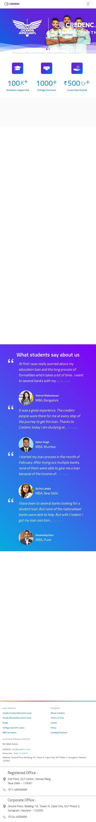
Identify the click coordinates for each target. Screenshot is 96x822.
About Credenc (58, 713)
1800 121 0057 (21, 753)
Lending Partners (59, 732)
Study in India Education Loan (17, 713)
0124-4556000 (15, 817)
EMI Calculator (10, 732)
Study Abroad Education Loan (17, 717)
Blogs (5, 722)
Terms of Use (57, 717)
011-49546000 (15, 789)
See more (64, 381)
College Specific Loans (13, 727)
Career (54, 722)
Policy (53, 727)
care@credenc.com (20, 749)
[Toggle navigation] (88, 4)
